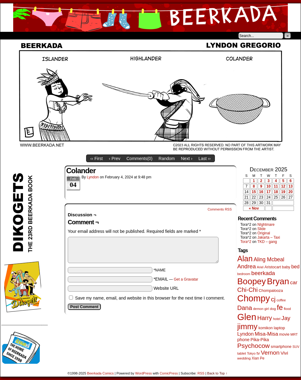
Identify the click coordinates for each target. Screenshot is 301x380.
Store (46, 35)
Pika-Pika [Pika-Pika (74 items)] (259, 339)
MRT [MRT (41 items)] (294, 334)
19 (283, 192)
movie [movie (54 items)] (284, 334)
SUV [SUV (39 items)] (295, 346)
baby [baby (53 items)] (286, 267)
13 (290, 186)
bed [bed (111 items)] (295, 266)
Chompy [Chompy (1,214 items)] (253, 298)
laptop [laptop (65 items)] (279, 328)
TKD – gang (267, 242)
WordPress (143, 373)
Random (166, 158)
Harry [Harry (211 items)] (264, 318)
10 (268, 186)
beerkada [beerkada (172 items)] (263, 273)
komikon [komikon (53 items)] (265, 328)
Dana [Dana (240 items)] (244, 307)
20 (290, 192)
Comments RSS (220, 209)
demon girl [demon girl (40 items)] (261, 309)
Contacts (69, 35)
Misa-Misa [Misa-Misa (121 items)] (266, 334)
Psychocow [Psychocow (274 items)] (253, 345)
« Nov (254, 208)
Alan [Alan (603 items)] (245, 258)
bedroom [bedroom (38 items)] (243, 274)
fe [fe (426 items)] (280, 307)
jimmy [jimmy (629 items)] (247, 326)
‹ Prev (114, 158)
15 (254, 192)
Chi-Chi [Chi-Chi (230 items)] (247, 289)
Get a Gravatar (186, 279)
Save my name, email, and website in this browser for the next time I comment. (150, 298)
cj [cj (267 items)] (273, 299)
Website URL (166, 288)
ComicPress (169, 373)
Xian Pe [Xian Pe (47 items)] (258, 358)
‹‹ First (96, 158)
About (27, 35)
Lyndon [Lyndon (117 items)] (245, 334)
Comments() (140, 158)
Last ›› (205, 158)
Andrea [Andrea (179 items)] (246, 266)
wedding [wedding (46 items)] (244, 358)
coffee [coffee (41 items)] (281, 300)
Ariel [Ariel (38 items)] (260, 267)
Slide (261, 229)
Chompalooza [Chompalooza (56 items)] (271, 290)
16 (261, 192)
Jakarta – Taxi (268, 237)
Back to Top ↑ (217, 373)
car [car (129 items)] (294, 282)
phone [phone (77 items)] (243, 339)
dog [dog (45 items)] (273, 309)
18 (276, 192)
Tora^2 (245, 242)
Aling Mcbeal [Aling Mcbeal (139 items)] (268, 259)
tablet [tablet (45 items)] (241, 353)
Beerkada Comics (150, 17)
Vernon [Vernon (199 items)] (270, 352)
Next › (186, 158)
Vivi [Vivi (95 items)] (284, 353)
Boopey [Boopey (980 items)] (251, 281)
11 (276, 186)
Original (263, 233)
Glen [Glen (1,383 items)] (246, 317)
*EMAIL (176, 279)
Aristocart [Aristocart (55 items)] (273, 267)
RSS (200, 373)
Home (8, 35)
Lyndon (93, 177)
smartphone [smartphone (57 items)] (281, 346)
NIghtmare (266, 224)
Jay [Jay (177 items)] (285, 318)
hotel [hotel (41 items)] (276, 319)
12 (283, 186)
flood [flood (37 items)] (287, 309)
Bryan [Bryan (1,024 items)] (278, 281)
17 (268, 192)
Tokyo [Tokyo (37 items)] (251, 353)
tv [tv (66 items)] (258, 353)
